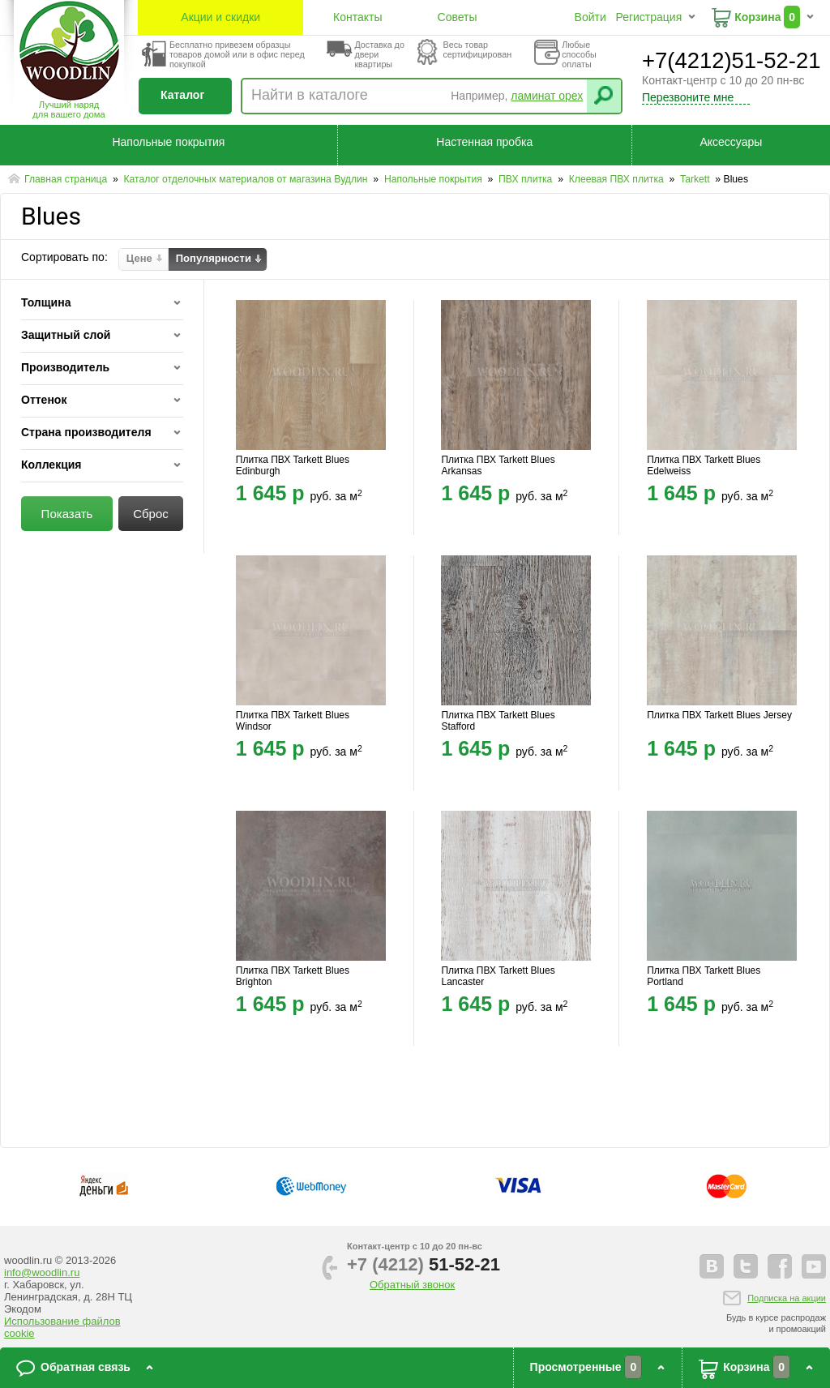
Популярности (213, 258)
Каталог (182, 94)
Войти (590, 17)
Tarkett (696, 179)
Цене (139, 258)
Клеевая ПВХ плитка (617, 179)
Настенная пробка (484, 141)
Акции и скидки (220, 17)
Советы (457, 17)
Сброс (151, 513)
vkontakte (712, 1266)
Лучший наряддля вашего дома (68, 109)
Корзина (757, 17)
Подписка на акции (786, 1298)
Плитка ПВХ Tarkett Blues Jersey (719, 715)
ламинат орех (547, 95)
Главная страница (67, 179)
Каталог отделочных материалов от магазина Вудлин (246, 179)
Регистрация (648, 17)
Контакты (357, 17)
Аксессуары (731, 141)
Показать (67, 513)
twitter (746, 1266)
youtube (814, 1266)
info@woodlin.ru (41, 1272)
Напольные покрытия (168, 141)
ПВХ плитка (526, 179)
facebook (780, 1266)
